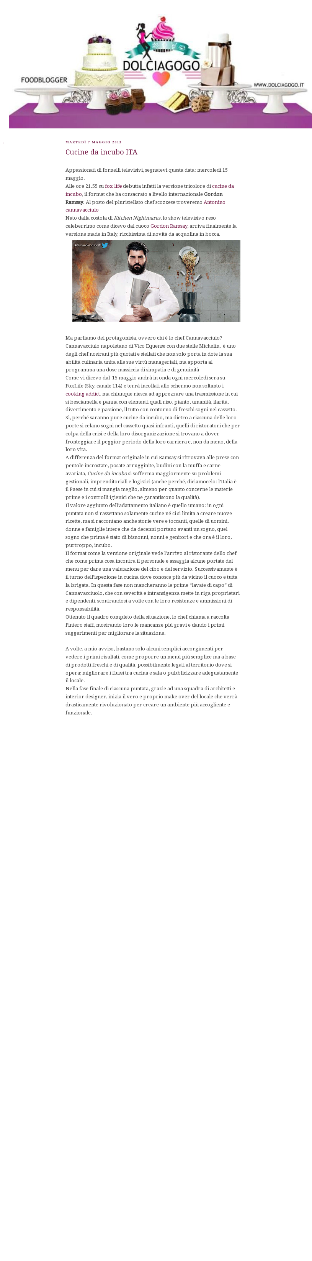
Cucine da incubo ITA (101, 152)
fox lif (113, 186)
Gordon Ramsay (168, 226)
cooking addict (82, 394)
